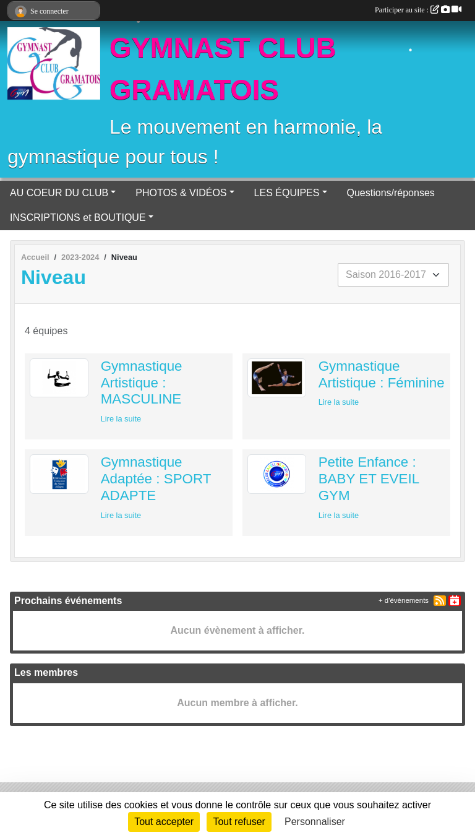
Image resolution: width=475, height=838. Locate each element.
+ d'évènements (404, 600)
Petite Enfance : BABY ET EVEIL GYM (369, 478)
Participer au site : (418, 10)
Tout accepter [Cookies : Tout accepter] (164, 821)
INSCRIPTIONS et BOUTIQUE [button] (78, 217)
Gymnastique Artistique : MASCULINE (141, 382)
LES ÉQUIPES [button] (287, 193)
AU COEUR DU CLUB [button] (59, 193)
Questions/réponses (391, 193)
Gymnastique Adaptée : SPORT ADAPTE (156, 478)
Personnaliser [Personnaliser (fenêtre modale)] (315, 821)
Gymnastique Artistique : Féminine (382, 374)
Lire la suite (121, 418)
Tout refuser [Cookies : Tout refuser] (239, 821)
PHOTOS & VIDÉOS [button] (180, 193)
